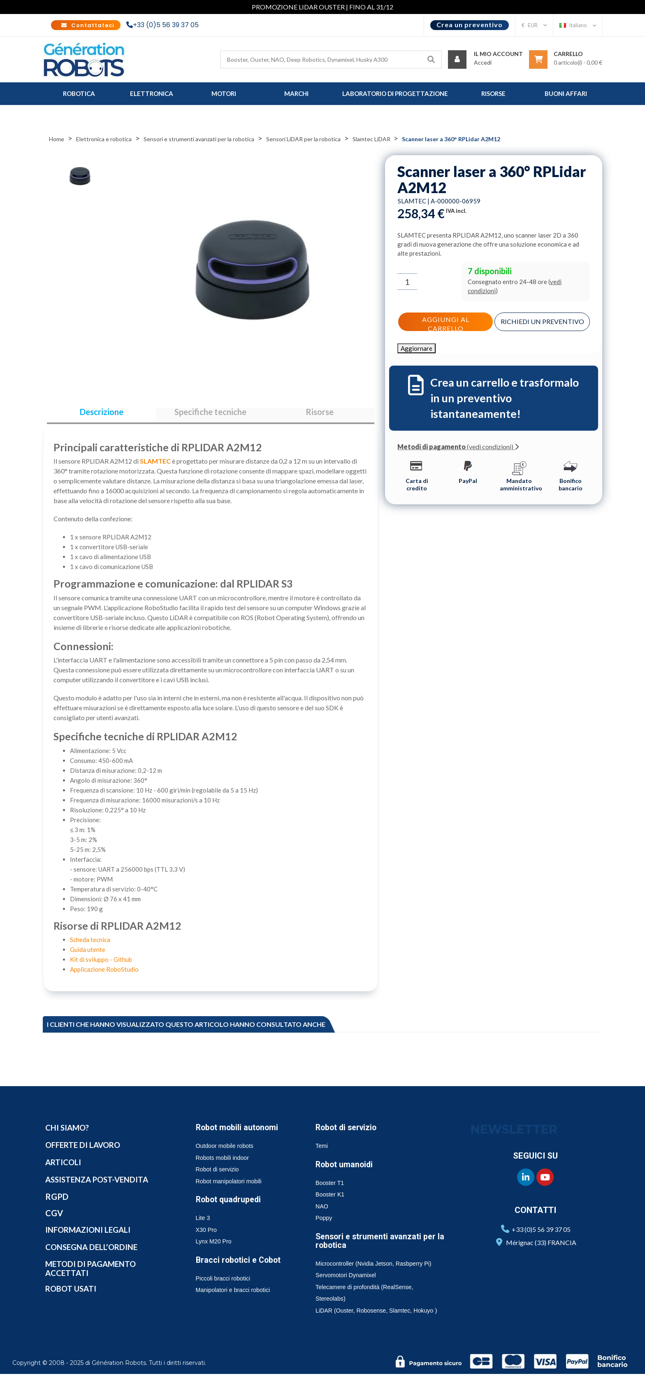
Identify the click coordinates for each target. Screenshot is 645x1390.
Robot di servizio (349, 1132)
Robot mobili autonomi (241, 1132)
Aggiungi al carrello (445, 322)
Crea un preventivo (469, 24)
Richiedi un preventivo (543, 323)
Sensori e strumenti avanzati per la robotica (380, 1245)
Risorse (320, 414)
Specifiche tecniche (210, 414)
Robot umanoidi (347, 1168)
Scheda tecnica (90, 944)
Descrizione (101, 414)
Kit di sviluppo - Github (101, 964)
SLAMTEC (155, 465)
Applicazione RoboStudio (104, 973)
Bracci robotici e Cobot (241, 1264)
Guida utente (87, 954)
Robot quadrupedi (231, 1204)
